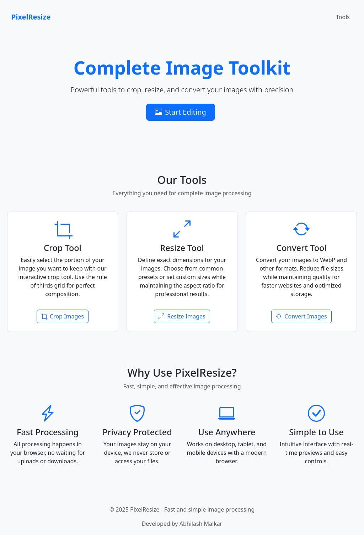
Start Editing (180, 112)
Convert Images (301, 316)
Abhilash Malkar (201, 524)
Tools (343, 17)
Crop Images (62, 316)
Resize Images (182, 316)
